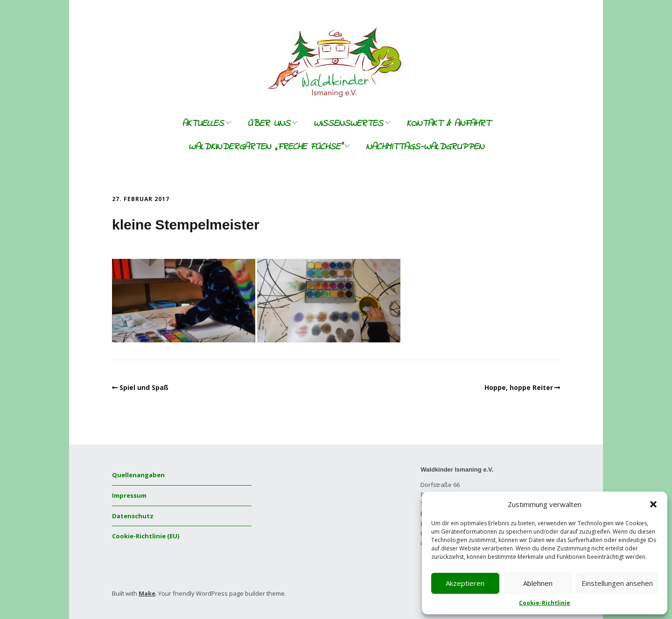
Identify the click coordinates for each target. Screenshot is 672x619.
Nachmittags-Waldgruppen (425, 147)
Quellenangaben (138, 475)
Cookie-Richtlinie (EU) (145, 536)
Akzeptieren (465, 583)
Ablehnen (538, 583)
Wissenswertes (348, 124)
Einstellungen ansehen (617, 583)
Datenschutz (133, 516)
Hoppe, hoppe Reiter (518, 387)
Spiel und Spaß (143, 387)
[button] (653, 504)
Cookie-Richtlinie (544, 603)
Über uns (268, 124)
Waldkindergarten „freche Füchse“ (266, 147)
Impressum (129, 495)
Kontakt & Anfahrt (448, 124)
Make (147, 593)
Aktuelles (203, 124)
